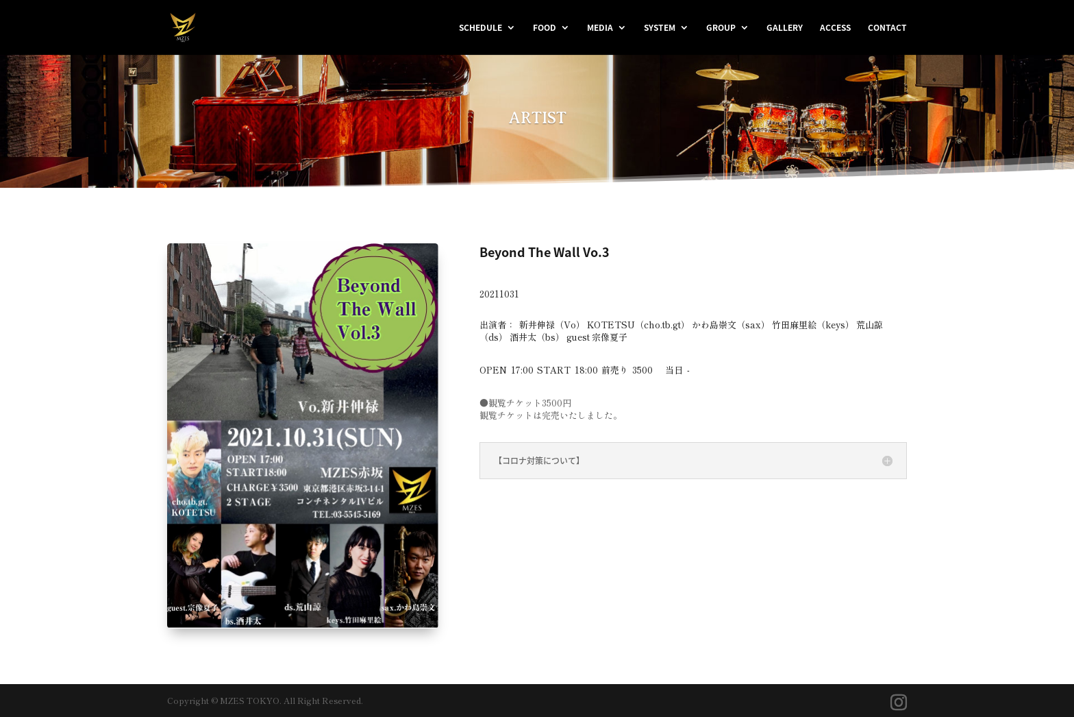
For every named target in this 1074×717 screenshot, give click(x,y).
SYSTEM (659, 28)
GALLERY (784, 28)
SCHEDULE (480, 28)
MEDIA (600, 28)
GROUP (721, 28)
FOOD (544, 28)
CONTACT (887, 28)
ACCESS (835, 28)
